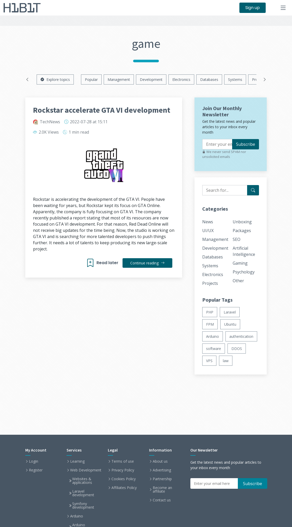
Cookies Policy (123, 479)
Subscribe (245, 144)
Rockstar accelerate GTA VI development (101, 110)
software (213, 348)
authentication (241, 336)
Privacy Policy (122, 470)
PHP (209, 312)
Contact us (162, 500)
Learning (77, 461)
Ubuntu (230, 324)
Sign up (252, 8)
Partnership (162, 479)
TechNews (50, 122)
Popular (91, 79)
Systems (235, 79)
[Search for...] (253, 190)
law (226, 360)
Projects (210, 283)
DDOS (236, 348)
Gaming (240, 263)
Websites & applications (82, 480)
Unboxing (242, 222)
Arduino (212, 336)
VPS (209, 360)
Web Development (85, 470)
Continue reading (147, 263)
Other (238, 281)
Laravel (230, 312)
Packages (242, 230)
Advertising (162, 470)
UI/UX (208, 230)
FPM (210, 324)
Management (119, 79)
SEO (236, 239)
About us (160, 461)
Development (151, 79)
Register (36, 470)
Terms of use (122, 461)
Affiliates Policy (124, 488)
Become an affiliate (162, 489)
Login (33, 461)
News (207, 222)
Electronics (181, 79)
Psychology (244, 272)
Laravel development (83, 493)
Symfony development (83, 505)
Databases (209, 79)
